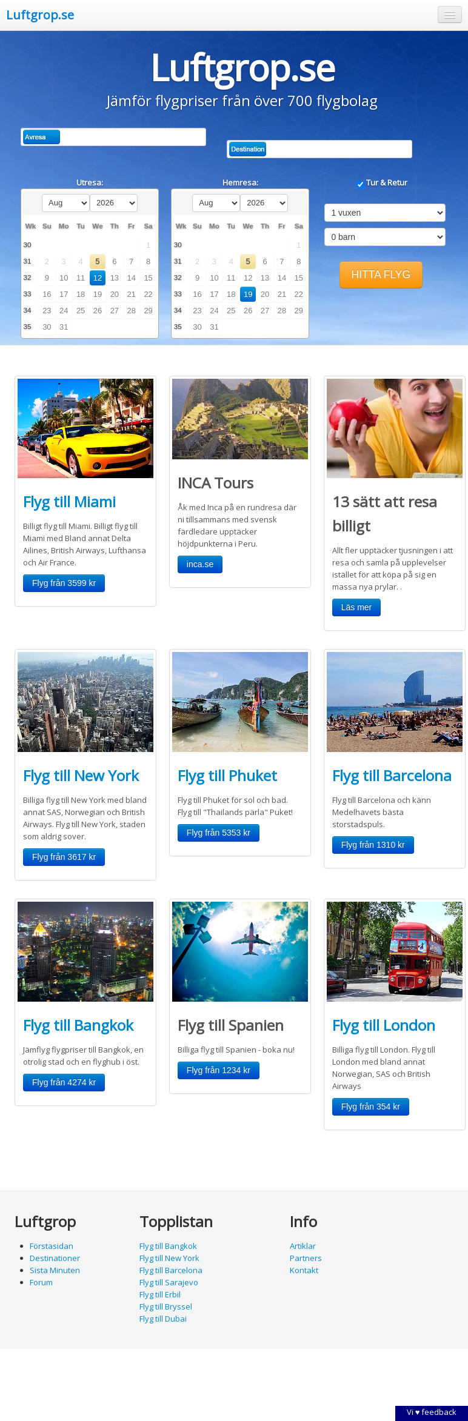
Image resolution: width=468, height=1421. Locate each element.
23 (46, 310)
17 (63, 294)
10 (63, 277)
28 (131, 310)
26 (97, 310)
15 (148, 277)
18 (80, 294)
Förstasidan (51, 1245)
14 (131, 277)
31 (63, 326)
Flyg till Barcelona (392, 775)
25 (80, 310)
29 (148, 310)
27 (114, 310)
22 (148, 294)
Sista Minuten (55, 1270)
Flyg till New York (81, 775)
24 (63, 310)
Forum (41, 1282)
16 (46, 294)
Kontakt (304, 1270)
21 (131, 294)
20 (114, 294)
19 (97, 294)
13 (114, 277)
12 (97, 277)
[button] (450, 14)
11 (80, 277)
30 (46, 326)
